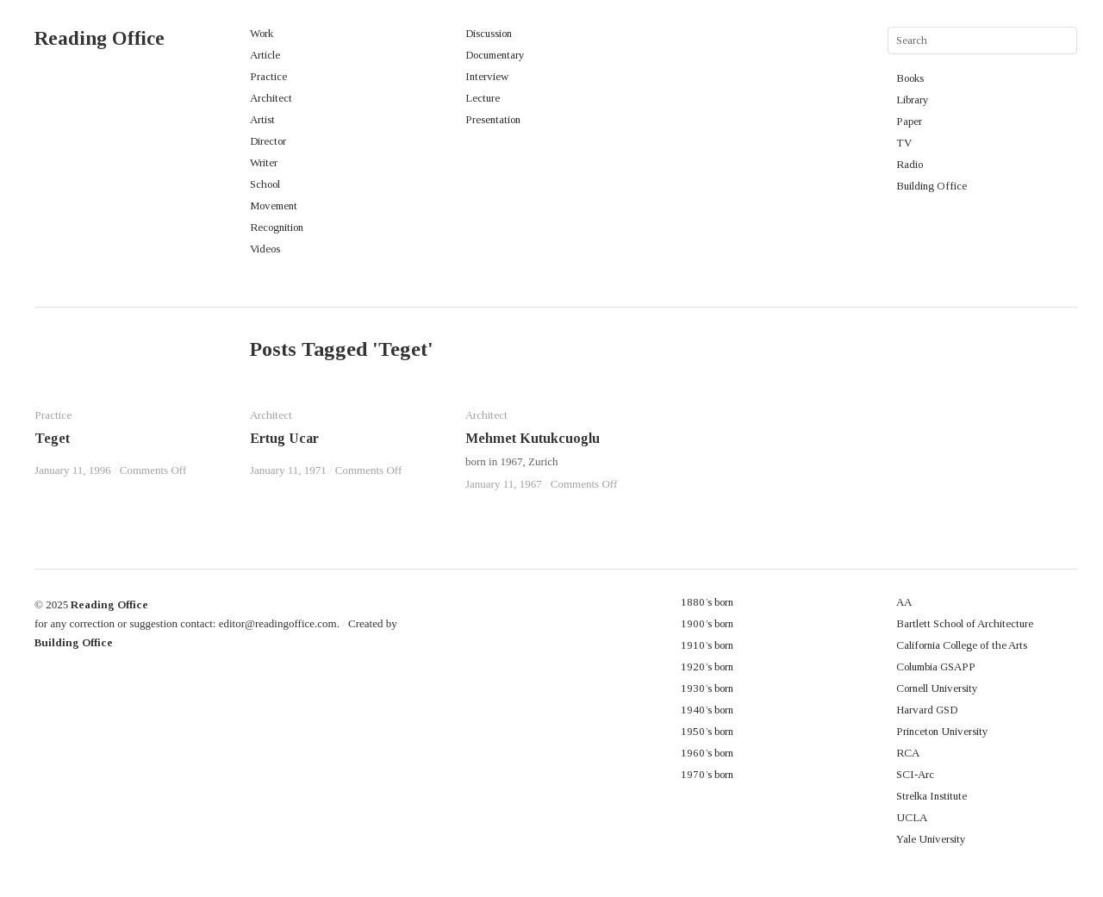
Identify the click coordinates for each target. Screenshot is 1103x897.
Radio (909, 164)
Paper (909, 121)
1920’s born (707, 666)
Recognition (276, 227)
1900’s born (707, 623)
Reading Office (99, 38)
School (265, 184)
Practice (268, 76)
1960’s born (707, 752)
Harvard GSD (926, 709)
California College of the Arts (961, 644)
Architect (271, 97)
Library (912, 99)
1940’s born (707, 709)
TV (904, 142)
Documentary (495, 54)
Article (265, 54)
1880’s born (707, 601)
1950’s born (707, 731)
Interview (486, 76)
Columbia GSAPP (935, 666)
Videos (265, 248)
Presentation (492, 119)
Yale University (931, 838)
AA (904, 601)
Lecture (482, 97)
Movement (273, 205)
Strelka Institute (931, 795)
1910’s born (707, 644)
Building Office (931, 185)
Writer (263, 162)
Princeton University (942, 731)
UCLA (911, 817)
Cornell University (937, 688)
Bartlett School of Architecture (964, 623)
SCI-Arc (915, 774)
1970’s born (707, 774)
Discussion (488, 33)
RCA (907, 752)
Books (910, 78)
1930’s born (707, 688)
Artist (262, 119)
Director (268, 140)
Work (261, 33)
